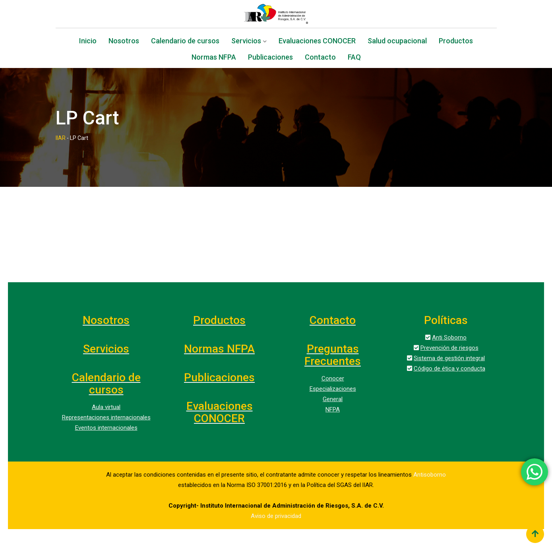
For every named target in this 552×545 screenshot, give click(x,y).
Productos (456, 41)
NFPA (332, 409)
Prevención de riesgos (449, 347)
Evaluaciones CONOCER (317, 41)
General (333, 399)
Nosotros (123, 41)
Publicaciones (270, 57)
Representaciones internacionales (106, 417)
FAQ (354, 57)
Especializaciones (333, 388)
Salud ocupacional (397, 41)
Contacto (320, 57)
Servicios (246, 41)
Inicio (88, 41)
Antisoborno (429, 474)
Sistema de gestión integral (449, 358)
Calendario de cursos (185, 41)
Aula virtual (106, 407)
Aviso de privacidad (276, 516)
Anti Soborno (449, 337)
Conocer (333, 378)
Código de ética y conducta (449, 368)
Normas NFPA (214, 57)
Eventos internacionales (106, 427)
